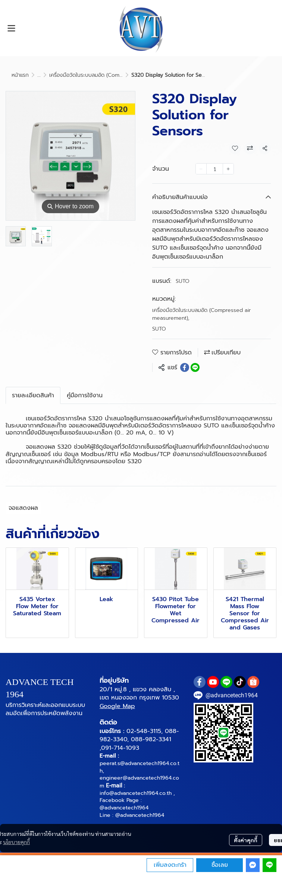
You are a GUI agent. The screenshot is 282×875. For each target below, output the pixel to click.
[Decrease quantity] (201, 169)
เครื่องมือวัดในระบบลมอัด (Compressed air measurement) (117, 75)
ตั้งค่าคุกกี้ (245, 840)
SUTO (182, 281)
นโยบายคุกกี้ (16, 841)
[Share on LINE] (195, 367)
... (39, 75)
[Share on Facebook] (184, 367)
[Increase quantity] (228, 169)
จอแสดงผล (23, 507)
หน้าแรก (20, 75)
